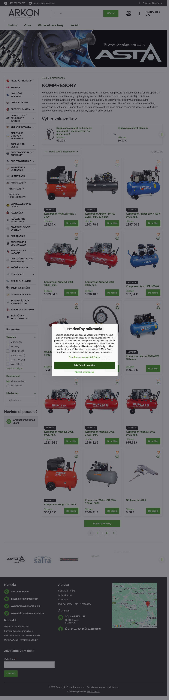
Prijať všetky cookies (84, 365)
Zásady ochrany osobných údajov (84, 357)
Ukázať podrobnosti (84, 372)
